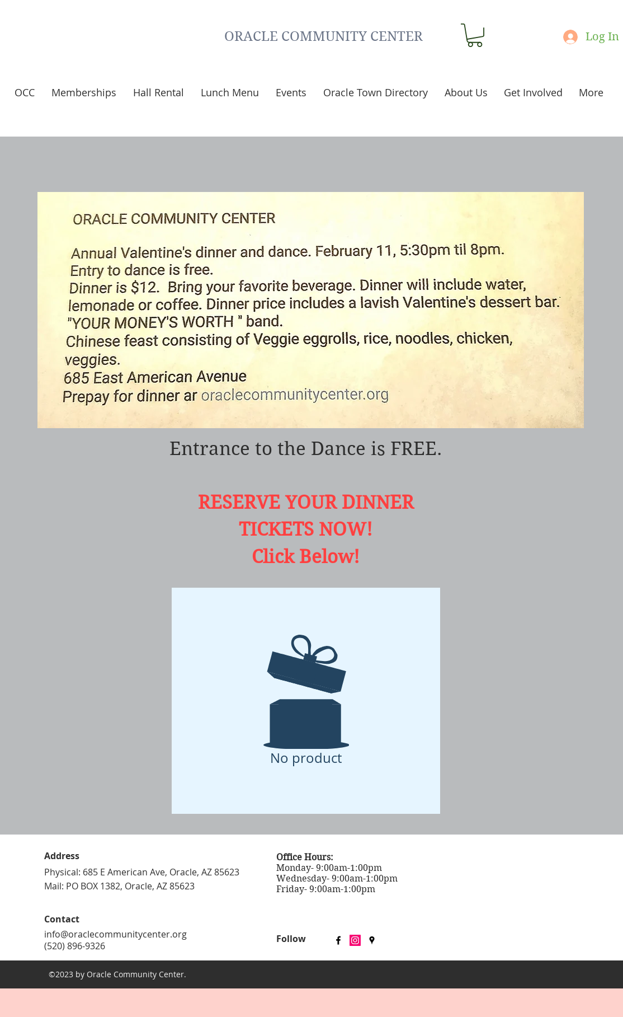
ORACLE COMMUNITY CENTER (323, 36)
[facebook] (338, 940)
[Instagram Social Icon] (355, 940)
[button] (475, 35)
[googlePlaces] (371, 940)
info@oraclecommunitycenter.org (115, 934)
